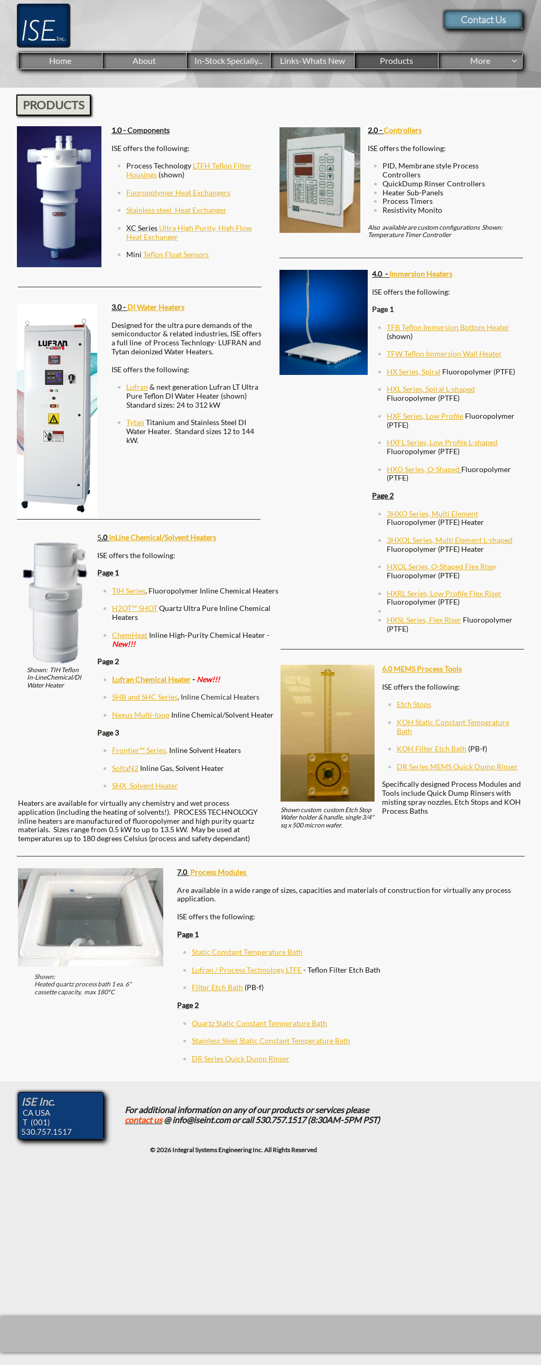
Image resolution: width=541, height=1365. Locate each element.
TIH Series (128, 590)
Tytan (135, 422)
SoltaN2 (125, 768)
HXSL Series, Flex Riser (424, 619)
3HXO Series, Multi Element (432, 513)
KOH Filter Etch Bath (432, 748)
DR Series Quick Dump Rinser (241, 1058)
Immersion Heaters (420, 273)
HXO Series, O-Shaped (423, 469)
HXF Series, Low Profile (425, 415)
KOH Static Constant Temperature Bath (453, 727)
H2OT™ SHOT (134, 608)
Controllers (403, 130)
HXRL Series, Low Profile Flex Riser (444, 593)
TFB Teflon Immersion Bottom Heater (448, 327)
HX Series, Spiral (414, 371)
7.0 (183, 872)
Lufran (137, 386)
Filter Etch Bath (217, 987)
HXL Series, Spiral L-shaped (431, 388)
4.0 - (380, 273)
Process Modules (218, 872)
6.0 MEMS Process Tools (422, 668)
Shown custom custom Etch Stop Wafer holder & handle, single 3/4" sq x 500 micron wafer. (327, 817)
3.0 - (119, 307)
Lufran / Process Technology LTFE (247, 969)
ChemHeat (129, 634)
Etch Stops (414, 704)
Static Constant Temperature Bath (247, 951)
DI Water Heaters (155, 307)
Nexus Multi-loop (141, 714)
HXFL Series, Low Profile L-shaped (442, 442)
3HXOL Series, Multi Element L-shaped (449, 539)
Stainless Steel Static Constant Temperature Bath (271, 1040)
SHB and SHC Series (145, 696)
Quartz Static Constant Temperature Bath (259, 1023)
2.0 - (376, 130)
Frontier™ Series (139, 750)
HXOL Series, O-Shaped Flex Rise (440, 566)
